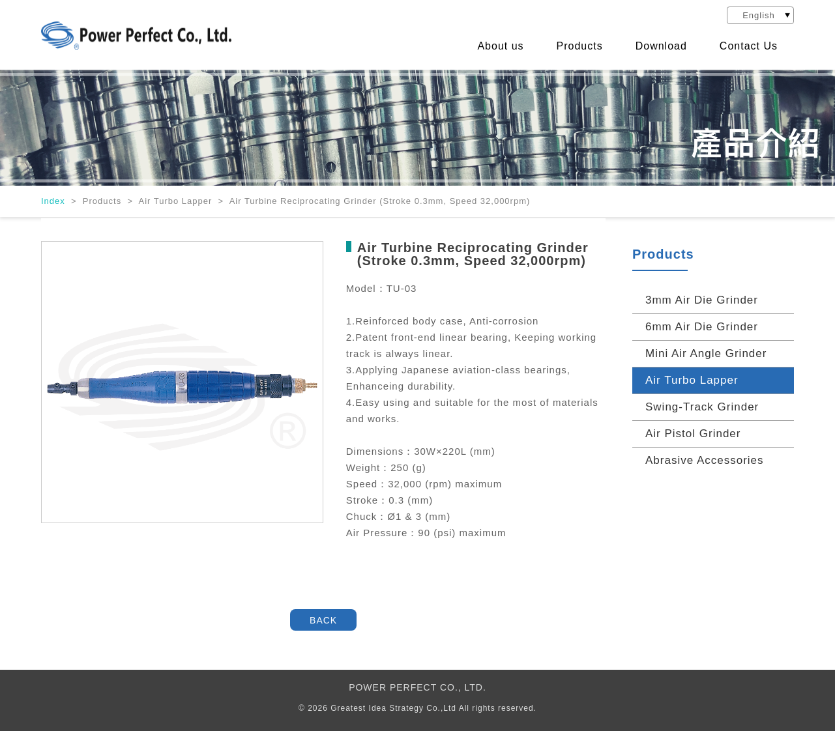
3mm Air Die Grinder (701, 300)
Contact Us (749, 46)
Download (661, 46)
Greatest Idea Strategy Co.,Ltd (393, 708)
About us (500, 46)
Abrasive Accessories (704, 460)
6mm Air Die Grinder (701, 327)
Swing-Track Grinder (702, 407)
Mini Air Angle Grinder (706, 353)
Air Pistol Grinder (692, 433)
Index (54, 201)
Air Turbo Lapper (692, 380)
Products (580, 46)
